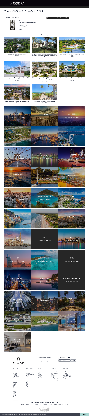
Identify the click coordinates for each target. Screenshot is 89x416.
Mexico (14, 390)
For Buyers (65, 371)
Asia (26, 385)
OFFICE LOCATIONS (34, 402)
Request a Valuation (54, 373)
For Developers (65, 374)
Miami (14, 377)
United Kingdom (16, 376)
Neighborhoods (66, 378)
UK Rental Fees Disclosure (44, 412)
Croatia (14, 394)
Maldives (27, 386)
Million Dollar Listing (54, 380)
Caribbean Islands (16, 386)
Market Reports (65, 381)
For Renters (65, 373)
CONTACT (42, 402)
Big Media (52, 376)
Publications (53, 381)
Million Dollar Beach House (55, 378)
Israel (14, 393)
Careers (39, 373)
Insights (52, 374)
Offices (39, 374)
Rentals (15, 117)
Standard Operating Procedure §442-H (44, 408)
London (27, 376)
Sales (11, 117)
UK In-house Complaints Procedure (44, 409)
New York (27, 375)
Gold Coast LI (15, 382)
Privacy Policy (40, 378)
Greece (14, 391)
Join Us (39, 376)
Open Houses (21, 117)
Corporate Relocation (67, 376)
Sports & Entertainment (67, 375)
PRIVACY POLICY (55, 402)
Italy (14, 389)
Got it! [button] (84, 414)
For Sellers (65, 372)
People (39, 372)
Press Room (40, 375)
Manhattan (15, 371)
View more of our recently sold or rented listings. (57, 17)
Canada (14, 395)
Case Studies (28, 373)
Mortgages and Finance (67, 380)
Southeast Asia (15, 400)
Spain (14, 385)
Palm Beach (15, 374)
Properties (15, 368)
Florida (27, 377)
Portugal (14, 384)
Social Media (53, 375)
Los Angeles (15, 373)
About (39, 371)
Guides (64, 377)
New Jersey (15, 380)
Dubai (14, 396)
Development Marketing (30, 374)
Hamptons (15, 372)
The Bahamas (15, 397)
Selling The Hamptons (54, 377)
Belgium (14, 392)
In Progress (27, 371)
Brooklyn (14, 378)
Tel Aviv (27, 384)
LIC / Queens (15, 381)
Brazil (14, 399)
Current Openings (41, 377)
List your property (54, 371)
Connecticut (15, 383)
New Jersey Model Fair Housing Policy (44, 410)
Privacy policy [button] (43, 414)
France (14, 387)
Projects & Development (55, 372)
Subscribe (73, 360)
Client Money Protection (44, 411)
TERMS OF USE (48, 402)
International (28, 372)
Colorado (15, 375)
